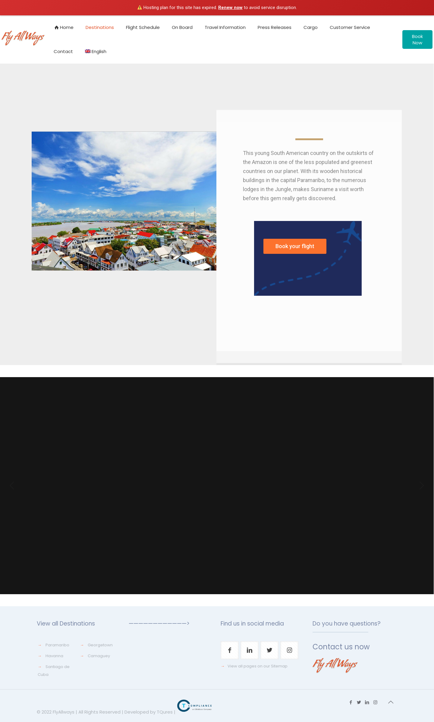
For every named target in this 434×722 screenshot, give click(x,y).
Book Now (417, 39)
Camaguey (99, 656)
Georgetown (100, 645)
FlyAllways (63, 712)
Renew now (230, 7)
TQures (165, 712)
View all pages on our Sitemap (258, 666)
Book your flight (294, 246)
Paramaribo (57, 645)
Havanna (54, 656)
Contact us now (341, 647)
